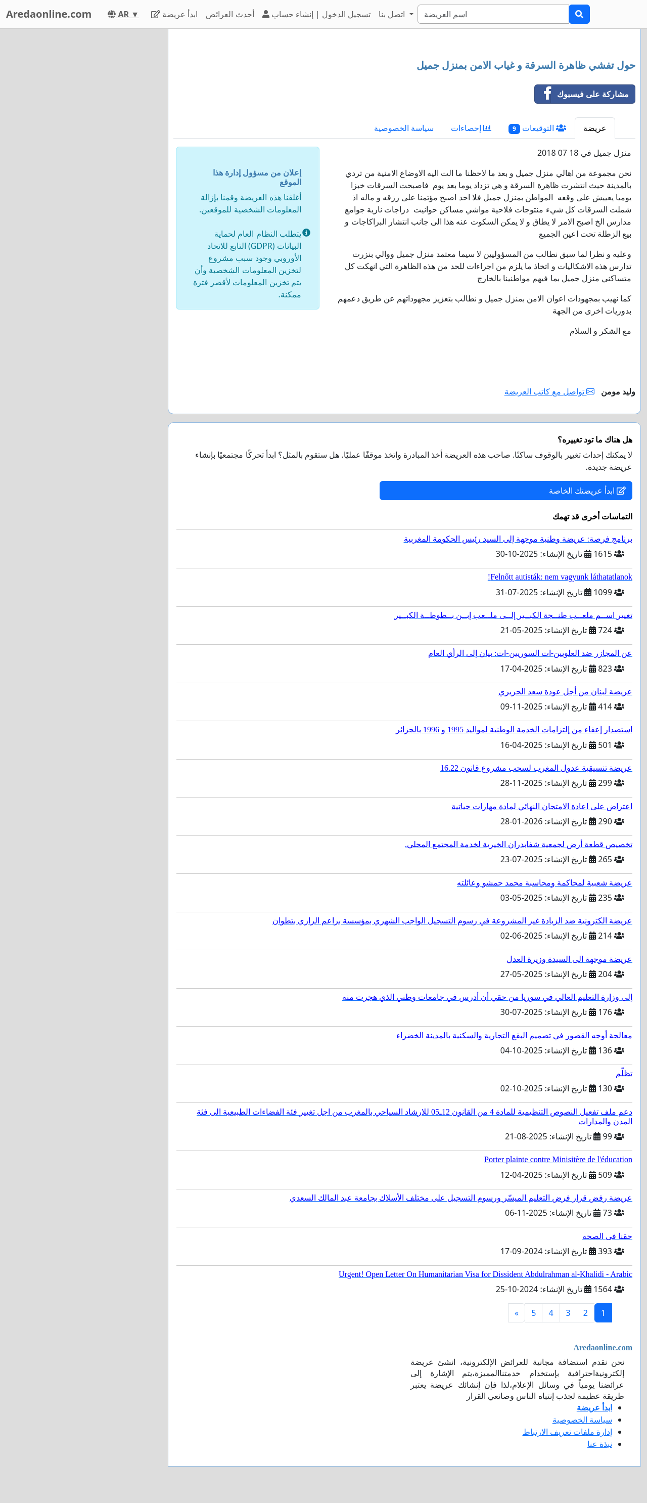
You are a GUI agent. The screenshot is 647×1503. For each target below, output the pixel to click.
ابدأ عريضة (174, 14)
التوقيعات (537, 128)
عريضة (595, 128)
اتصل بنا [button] (393, 14)
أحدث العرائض (230, 14)
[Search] (493, 14)
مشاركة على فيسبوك (582, 94)
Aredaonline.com (48, 14)
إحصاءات (471, 128)
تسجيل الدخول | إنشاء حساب (316, 14)
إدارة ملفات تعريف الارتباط (567, 1431)
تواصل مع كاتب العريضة (549, 391)
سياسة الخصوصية (404, 128)
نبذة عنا (599, 1443)
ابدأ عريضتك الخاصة (587, 490)
